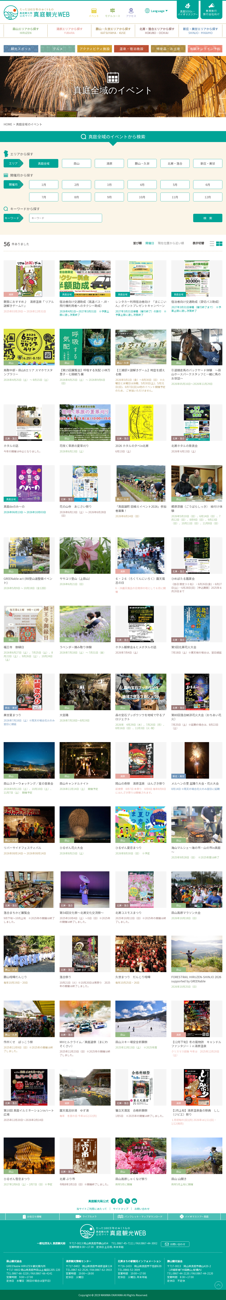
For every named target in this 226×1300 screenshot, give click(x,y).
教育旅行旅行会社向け (211, 9)
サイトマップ (120, 1208)
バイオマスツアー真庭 (194, 1217)
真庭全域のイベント (29, 124)
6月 (208, 184)
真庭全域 (44, 163)
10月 (142, 197)
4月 (142, 184)
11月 (175, 197)
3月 (109, 184)
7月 (44, 197)
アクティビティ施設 (95, 48)
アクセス (131, 12)
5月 (175, 184)
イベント (94, 12)
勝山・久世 (142, 163)
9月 (109, 197)
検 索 (207, 218)
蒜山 (76, 163)
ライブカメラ (86, 1216)
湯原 (109, 163)
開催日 (149, 243)
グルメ (58, 48)
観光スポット (21, 48)
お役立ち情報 (32, 1216)
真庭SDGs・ (188, 9)
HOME (8, 124)
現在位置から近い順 (171, 243)
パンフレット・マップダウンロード (140, 1216)
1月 (44, 184)
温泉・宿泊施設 (131, 48)
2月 (76, 184)
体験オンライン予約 (205, 48)
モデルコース (112, 12)
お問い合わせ (142, 1208)
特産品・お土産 (168, 48)
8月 (76, 197)
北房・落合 (175, 163)
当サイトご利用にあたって (92, 1208)
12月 (208, 197)
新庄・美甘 (207, 163)
